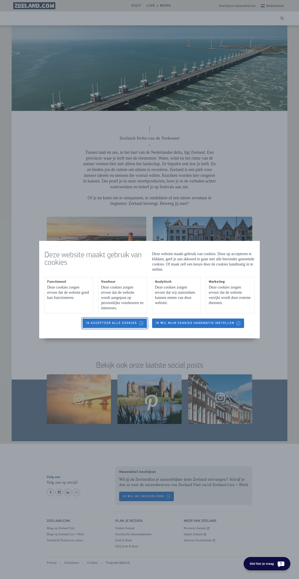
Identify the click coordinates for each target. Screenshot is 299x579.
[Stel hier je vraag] (267, 563)
